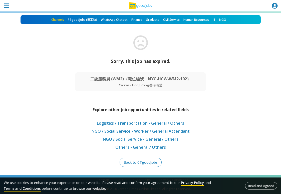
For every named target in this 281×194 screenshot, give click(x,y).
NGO (222, 20)
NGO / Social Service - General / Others (140, 139)
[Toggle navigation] (6, 5)
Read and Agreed (261, 185)
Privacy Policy (192, 182)
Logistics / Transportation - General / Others (140, 123)
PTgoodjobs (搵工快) (82, 20)
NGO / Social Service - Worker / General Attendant (141, 131)
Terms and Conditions (22, 188)
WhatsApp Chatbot (114, 20)
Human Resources (196, 20)
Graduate (152, 20)
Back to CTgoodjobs (141, 162)
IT (214, 20)
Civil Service (171, 20)
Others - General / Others (140, 147)
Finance (136, 20)
